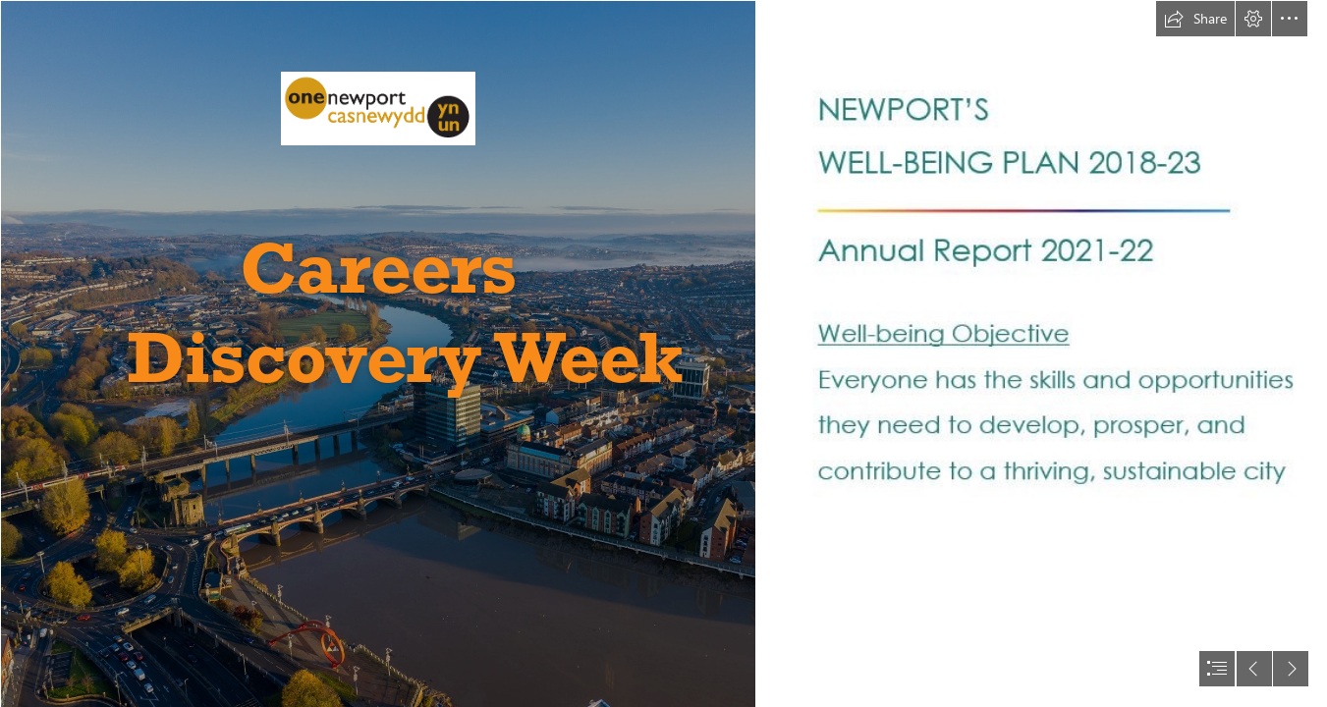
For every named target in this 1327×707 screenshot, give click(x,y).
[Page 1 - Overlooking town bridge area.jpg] (377, 353)
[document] (663, 353)
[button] (1195, 18)
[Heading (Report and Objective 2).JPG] (1060, 297)
